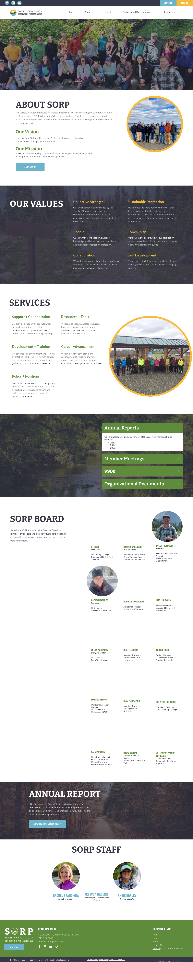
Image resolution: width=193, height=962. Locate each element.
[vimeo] (56, 943)
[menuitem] (71, 12)
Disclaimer (103, 956)
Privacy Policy (92, 956)
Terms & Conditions (117, 956)
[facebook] (7, 3)
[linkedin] (19, 3)
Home (156, 931)
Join (155, 934)
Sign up (156, 944)
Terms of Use (159, 941)
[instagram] (13, 3)
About (156, 937)
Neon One (179, 957)
